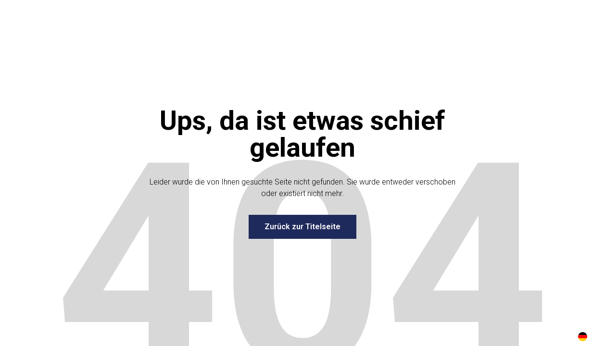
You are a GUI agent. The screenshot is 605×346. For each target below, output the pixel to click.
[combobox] (582, 336)
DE (582, 336)
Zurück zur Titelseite (302, 226)
